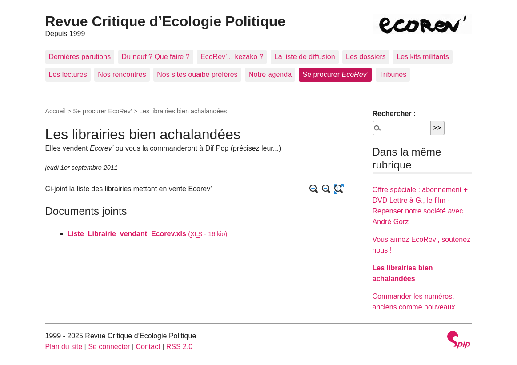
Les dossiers (366, 56)
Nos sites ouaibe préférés (197, 74)
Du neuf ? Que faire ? (156, 56)
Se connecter (109, 346)
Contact (148, 346)
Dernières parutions (80, 56)
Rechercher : (394, 113)
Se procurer (335, 74)
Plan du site (64, 346)
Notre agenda (270, 74)
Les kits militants (423, 56)
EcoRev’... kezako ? (231, 56)
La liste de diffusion (304, 56)
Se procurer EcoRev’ (102, 111)
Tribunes (393, 74)
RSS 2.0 (179, 346)
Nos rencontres (122, 74)
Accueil (55, 111)
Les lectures (68, 74)
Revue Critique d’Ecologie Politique (165, 21)
